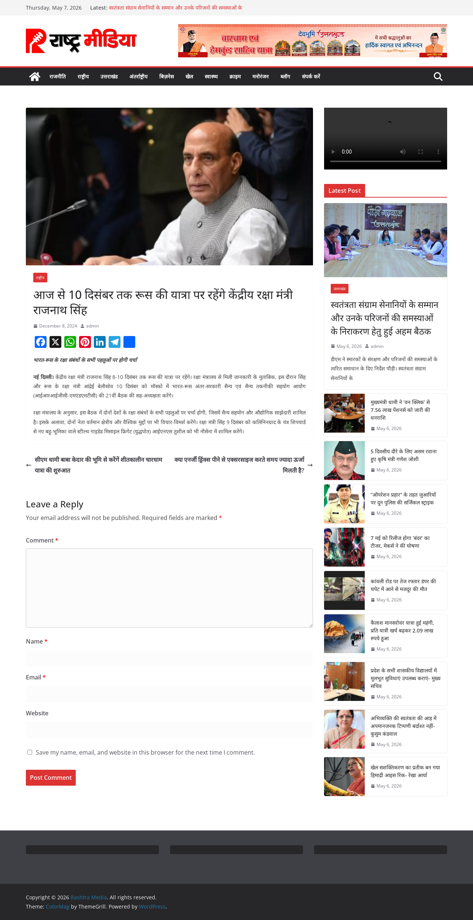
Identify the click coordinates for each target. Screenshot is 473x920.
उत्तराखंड (109, 76)
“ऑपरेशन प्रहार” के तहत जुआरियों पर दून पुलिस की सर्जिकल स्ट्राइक (403, 498)
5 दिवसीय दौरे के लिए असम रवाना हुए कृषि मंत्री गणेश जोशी (404, 455)
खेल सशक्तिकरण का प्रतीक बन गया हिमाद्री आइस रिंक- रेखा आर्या (405, 771)
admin (92, 326)
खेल (189, 76)
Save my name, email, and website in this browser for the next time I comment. (145, 752)
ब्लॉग (285, 76)
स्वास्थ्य (211, 76)
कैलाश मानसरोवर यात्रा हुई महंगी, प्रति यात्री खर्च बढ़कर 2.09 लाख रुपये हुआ (402, 630)
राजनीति (58, 76)
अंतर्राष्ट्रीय (138, 76)
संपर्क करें (311, 76)
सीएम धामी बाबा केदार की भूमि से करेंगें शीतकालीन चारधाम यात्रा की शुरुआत (94, 465)
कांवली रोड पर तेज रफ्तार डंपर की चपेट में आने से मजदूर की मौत (403, 585)
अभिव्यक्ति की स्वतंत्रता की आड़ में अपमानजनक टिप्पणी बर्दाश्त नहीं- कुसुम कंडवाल (403, 726)
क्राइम (235, 76)
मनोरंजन (260, 76)
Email (36, 677)
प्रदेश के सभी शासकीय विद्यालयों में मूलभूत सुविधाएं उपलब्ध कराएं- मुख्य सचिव (405, 678)
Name (37, 641)
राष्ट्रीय (83, 76)
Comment (42, 540)
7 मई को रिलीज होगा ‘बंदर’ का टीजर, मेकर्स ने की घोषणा (400, 541)
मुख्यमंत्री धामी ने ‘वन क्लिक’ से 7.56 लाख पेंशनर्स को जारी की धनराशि (400, 410)
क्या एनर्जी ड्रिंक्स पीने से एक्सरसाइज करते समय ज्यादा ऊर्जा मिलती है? (243, 465)
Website (37, 713)
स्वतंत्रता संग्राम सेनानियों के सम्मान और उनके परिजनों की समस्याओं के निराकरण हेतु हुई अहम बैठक (384, 317)
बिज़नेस (166, 76)
